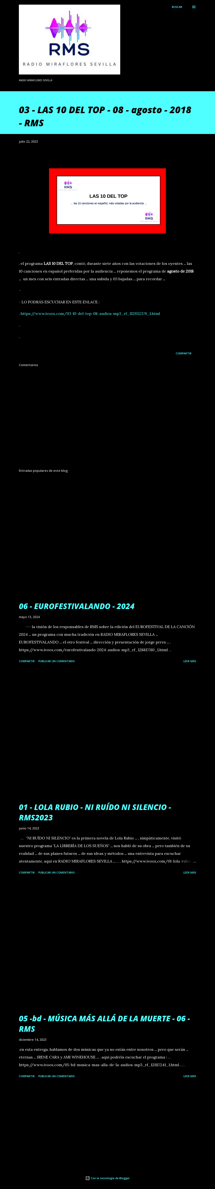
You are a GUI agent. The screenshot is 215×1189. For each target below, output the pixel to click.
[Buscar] (177, 7)
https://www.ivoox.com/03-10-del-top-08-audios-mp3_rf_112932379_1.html (90, 313)
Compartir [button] (183, 353)
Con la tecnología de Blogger (107, 1178)
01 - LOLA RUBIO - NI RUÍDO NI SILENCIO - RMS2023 (95, 812)
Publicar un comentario (56, 661)
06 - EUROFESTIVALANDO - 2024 (76, 606)
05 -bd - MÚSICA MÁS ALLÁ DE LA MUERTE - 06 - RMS (104, 1023)
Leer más (189, 661)
